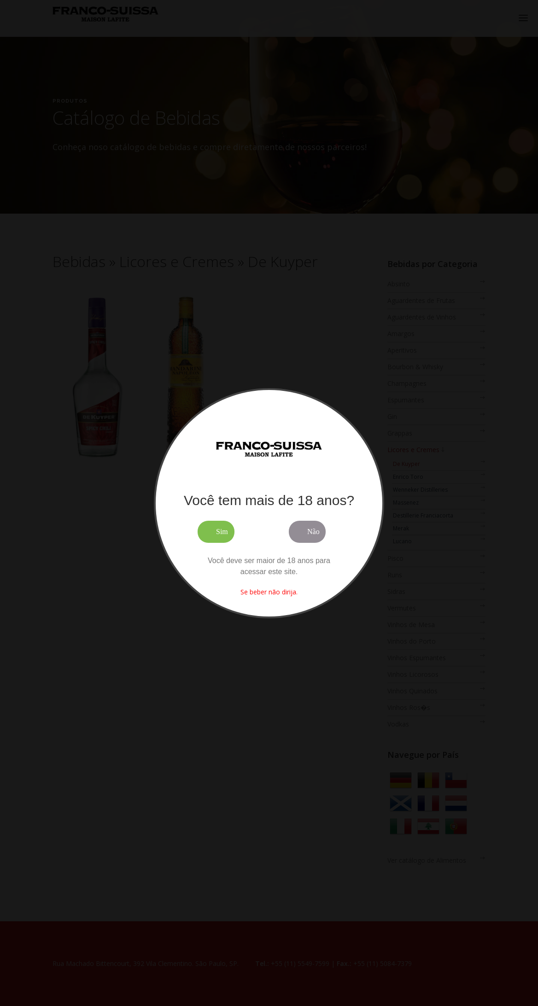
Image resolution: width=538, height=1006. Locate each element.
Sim (222, 531)
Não (313, 531)
